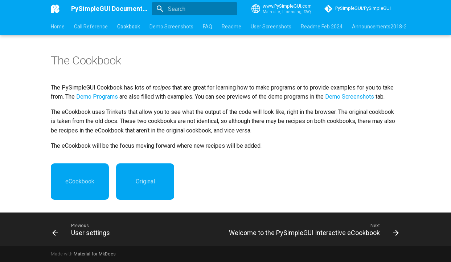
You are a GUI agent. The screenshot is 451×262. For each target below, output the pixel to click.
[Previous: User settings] (82, 229)
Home (58, 26)
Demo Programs (97, 96)
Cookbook (128, 26)
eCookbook (79, 181)
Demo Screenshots (171, 26)
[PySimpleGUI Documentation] (55, 8)
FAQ (207, 26)
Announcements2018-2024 (383, 26)
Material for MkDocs (95, 254)
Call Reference (91, 26)
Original (145, 181)
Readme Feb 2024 (322, 26)
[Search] (194, 8)
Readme (231, 26)
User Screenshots (271, 26)
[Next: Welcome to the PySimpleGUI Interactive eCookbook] (313, 229)
